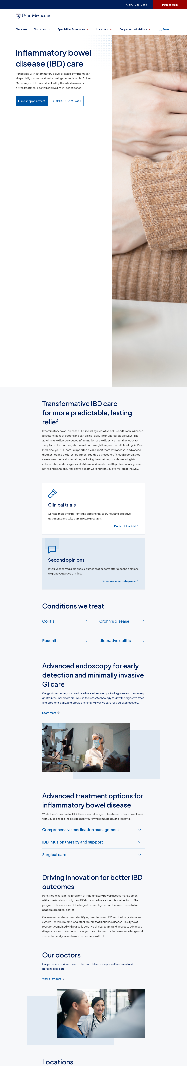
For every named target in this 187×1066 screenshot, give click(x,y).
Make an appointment (31, 101)
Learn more (51, 712)
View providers (53, 978)
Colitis (65, 621)
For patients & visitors (135, 29)
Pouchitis (65, 640)
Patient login (170, 4)
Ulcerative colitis (122, 640)
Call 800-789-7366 (67, 101)
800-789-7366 (136, 4)
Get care (21, 29)
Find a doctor (42, 29)
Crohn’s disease (122, 621)
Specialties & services (73, 29)
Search (164, 29)
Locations (104, 29)
